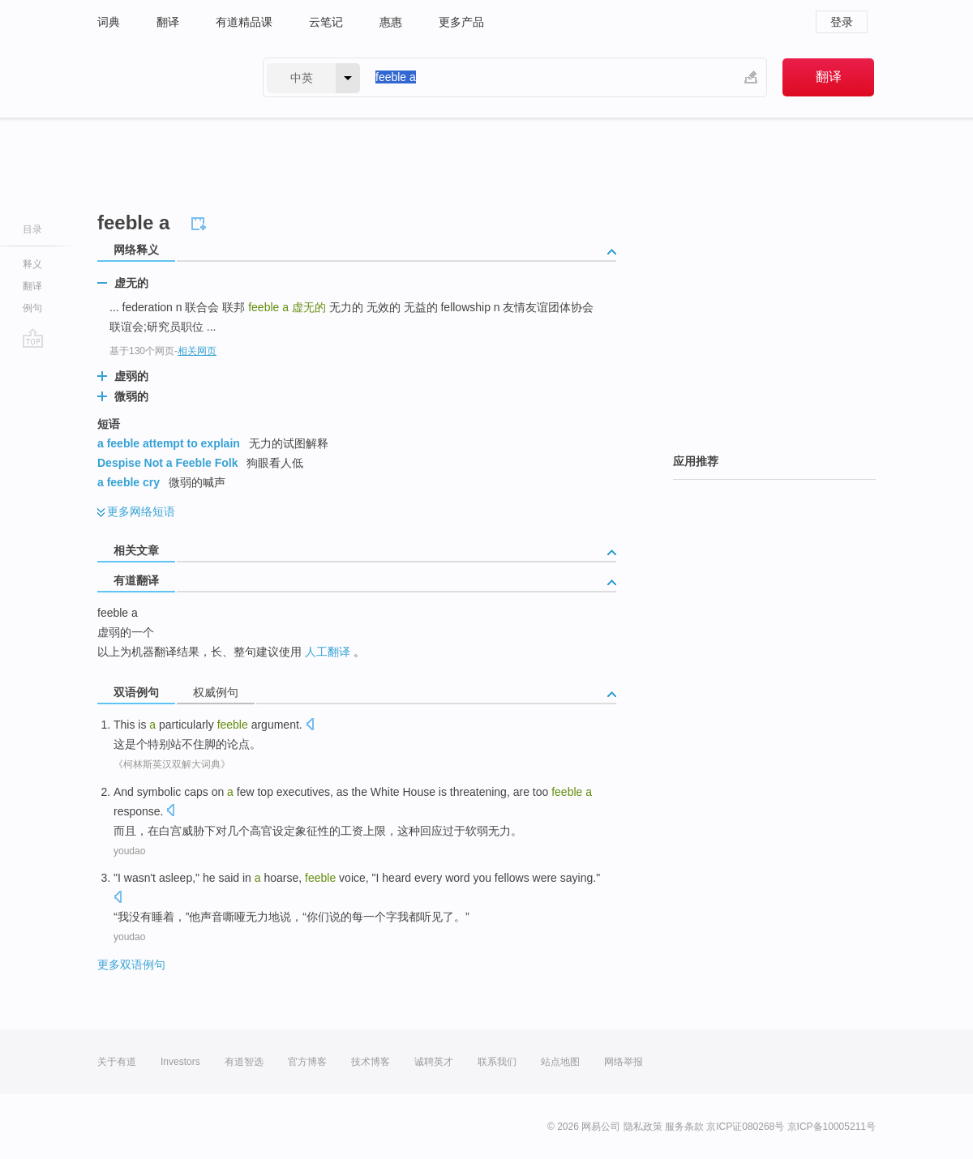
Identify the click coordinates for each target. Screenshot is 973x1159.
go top (33, 338)
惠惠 (390, 21)
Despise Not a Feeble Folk (167, 462)
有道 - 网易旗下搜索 (163, 77)
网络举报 (623, 1061)
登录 (841, 21)
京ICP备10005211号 (831, 1126)
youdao (129, 851)
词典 (108, 21)
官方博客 (307, 1061)
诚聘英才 (433, 1061)
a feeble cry (128, 482)
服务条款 (684, 1126)
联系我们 (497, 1061)
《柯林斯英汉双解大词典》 (172, 764)
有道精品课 (244, 21)
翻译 (167, 21)
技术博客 (370, 1061)
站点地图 (560, 1061)
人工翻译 (327, 651)
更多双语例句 (131, 964)
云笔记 (326, 21)
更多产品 (461, 21)
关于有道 (116, 1061)
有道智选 (244, 1061)
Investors (180, 1061)
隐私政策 (643, 1126)
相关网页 (197, 351)
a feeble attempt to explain (168, 443)
